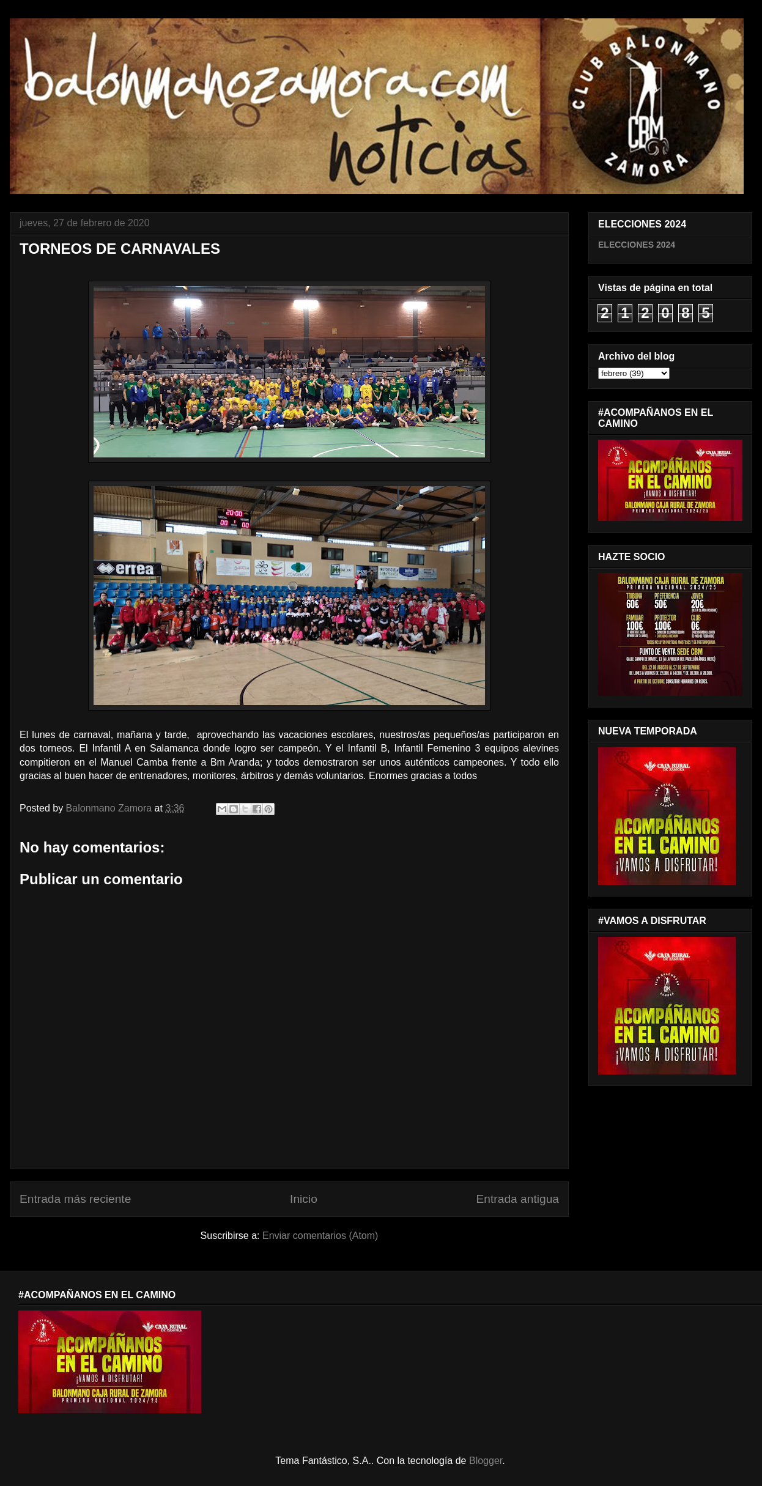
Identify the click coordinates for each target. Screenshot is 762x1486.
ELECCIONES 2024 (636, 245)
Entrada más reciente (75, 1198)
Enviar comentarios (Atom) (320, 1235)
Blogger (485, 1460)
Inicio (303, 1198)
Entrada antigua (517, 1198)
